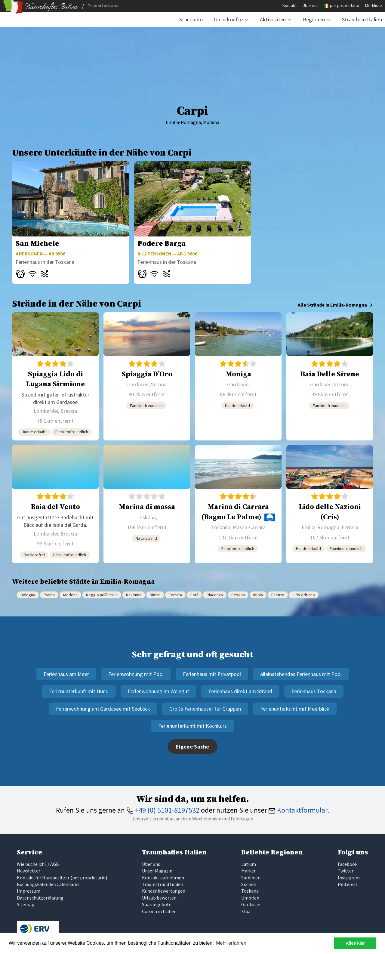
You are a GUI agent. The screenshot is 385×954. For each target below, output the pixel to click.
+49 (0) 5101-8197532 (162, 810)
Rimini (155, 594)
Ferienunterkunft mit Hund (79, 691)
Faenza (277, 594)
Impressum (28, 891)
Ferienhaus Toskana (313, 691)
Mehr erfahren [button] (231, 943)
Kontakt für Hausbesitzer (43, 878)
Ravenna (133, 594)
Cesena (238, 594)
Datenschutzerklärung (40, 898)
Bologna (27, 594)
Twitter (345, 871)
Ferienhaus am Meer (66, 674)
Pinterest (348, 884)
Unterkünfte (228, 19)
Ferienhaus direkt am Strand (240, 691)
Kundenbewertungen (163, 891)
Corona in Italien (159, 911)
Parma (49, 594)
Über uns (311, 5)
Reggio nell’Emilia (102, 594)
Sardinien (250, 878)
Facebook (347, 864)
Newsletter (28, 871)
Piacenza (215, 594)
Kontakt (289, 5)
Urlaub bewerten (159, 898)
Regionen (314, 19)
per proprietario (344, 5)
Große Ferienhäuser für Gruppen (205, 708)
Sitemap (25, 904)
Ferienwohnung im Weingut (158, 691)
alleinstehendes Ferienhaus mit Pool (301, 674)
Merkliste (373, 5)
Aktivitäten (273, 19)
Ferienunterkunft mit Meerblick (294, 708)
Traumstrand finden (162, 884)
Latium (248, 864)
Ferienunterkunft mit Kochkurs (192, 725)
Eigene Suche (192, 746)
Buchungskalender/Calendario (48, 884)
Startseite (191, 19)
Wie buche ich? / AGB (38, 864)
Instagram (349, 878)
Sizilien (248, 884)
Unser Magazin (157, 871)
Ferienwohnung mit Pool (136, 674)
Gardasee (250, 904)
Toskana (250, 891)
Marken (249, 871)
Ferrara (175, 594)
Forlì (194, 594)
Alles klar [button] (355, 943)
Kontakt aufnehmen (163, 878)
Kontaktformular (297, 810)
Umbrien (250, 898)
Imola (258, 594)
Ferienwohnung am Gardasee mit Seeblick (103, 708)
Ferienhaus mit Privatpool (212, 674)
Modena (70, 594)
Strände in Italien (362, 19)
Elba (246, 911)
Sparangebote (156, 904)
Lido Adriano (304, 594)
